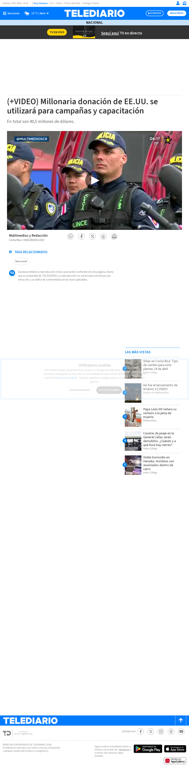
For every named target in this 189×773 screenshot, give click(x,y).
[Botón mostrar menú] (12, 13)
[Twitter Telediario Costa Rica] (150, 731)
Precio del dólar (72, 3)
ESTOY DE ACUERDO (109, 388)
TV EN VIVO (155, 13)
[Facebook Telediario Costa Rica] (140, 731)
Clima (59, 3)
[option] (94, 180)
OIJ (51, 3)
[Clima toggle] (35, 13)
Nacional (94, 22)
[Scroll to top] (180, 720)
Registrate (176, 13)
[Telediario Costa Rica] (94, 13)
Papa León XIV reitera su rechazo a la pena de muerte (159, 413)
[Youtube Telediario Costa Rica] (181, 731)
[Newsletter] (184, 4)
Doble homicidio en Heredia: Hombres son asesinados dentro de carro (158, 463)
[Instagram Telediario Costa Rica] (161, 731)
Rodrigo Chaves (91, 3)
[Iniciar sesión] (178, 3)
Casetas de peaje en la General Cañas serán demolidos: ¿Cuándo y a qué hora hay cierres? (159, 439)
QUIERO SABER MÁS (80, 388)
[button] (71, 236)
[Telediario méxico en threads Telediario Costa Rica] (171, 731)
